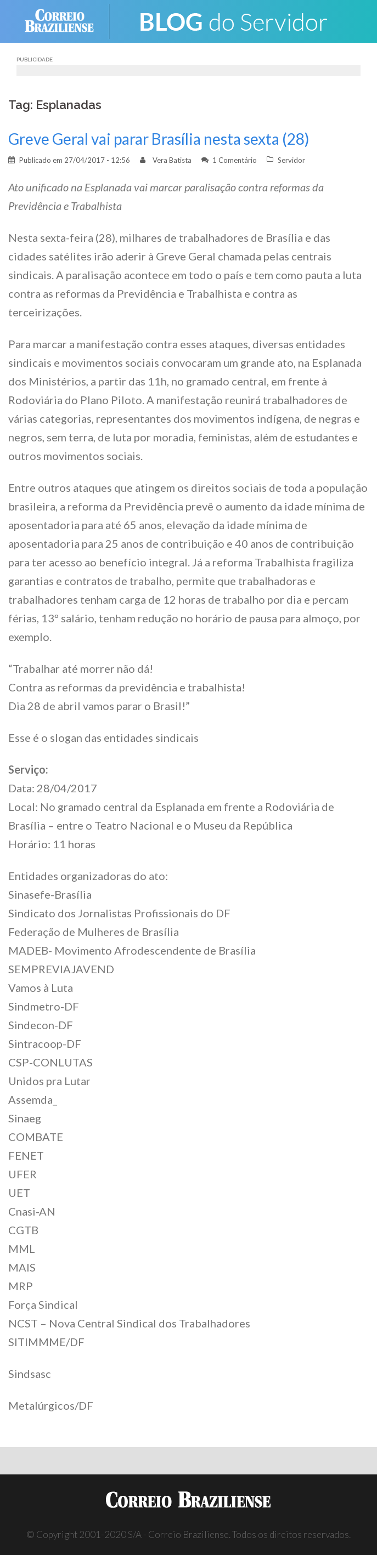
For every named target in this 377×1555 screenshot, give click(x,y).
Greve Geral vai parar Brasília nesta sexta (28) (159, 138)
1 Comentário (234, 160)
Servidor (291, 160)
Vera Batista (172, 160)
